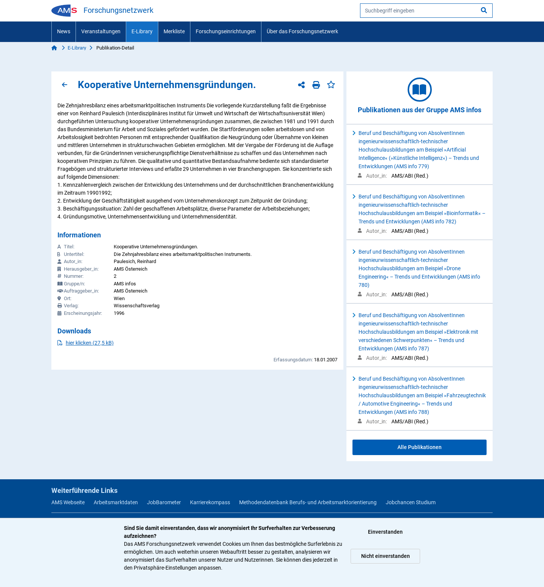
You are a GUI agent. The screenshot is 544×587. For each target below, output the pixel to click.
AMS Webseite (68, 502)
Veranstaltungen (101, 31)
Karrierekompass (210, 502)
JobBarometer (164, 502)
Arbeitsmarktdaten (116, 502)
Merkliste (174, 31)
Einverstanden (385, 532)
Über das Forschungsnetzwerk (302, 31)
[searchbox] (426, 10)
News (63, 31)
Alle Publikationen (419, 447)
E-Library (142, 31)
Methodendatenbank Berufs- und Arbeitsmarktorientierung (308, 502)
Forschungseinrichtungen (226, 31)
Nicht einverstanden (385, 556)
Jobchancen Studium (411, 502)
